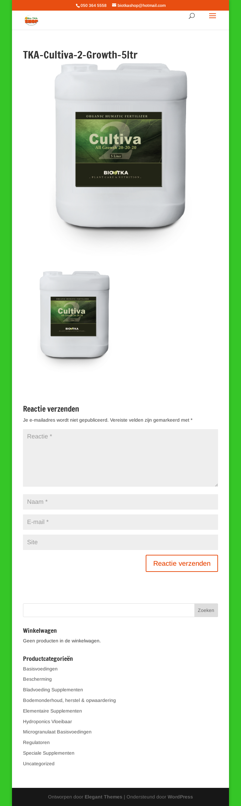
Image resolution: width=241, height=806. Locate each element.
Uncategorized (39, 763)
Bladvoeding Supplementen (53, 689)
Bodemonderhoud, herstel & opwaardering (69, 700)
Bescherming (37, 679)
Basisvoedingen (40, 668)
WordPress (180, 796)
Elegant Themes (103, 796)
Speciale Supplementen (48, 753)
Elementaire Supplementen (52, 711)
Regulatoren (36, 742)
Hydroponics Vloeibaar (47, 721)
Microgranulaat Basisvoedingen (57, 731)
